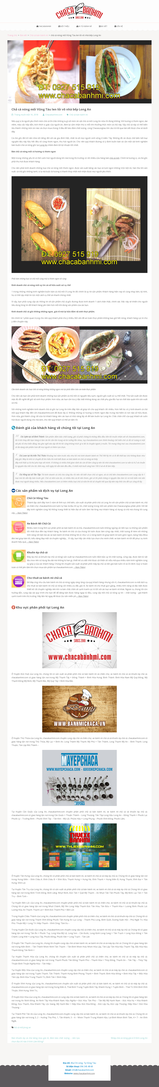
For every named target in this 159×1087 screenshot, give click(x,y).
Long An (43, 145)
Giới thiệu (63, 26)
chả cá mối (114, 158)
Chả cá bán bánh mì (78, 114)
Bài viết (103, 26)
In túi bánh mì (84, 26)
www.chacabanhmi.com (84, 1073)
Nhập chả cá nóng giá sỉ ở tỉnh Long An (129, 1038)
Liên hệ (119, 26)
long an (27, 1027)
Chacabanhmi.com (53, 114)
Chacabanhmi (43, 26)
